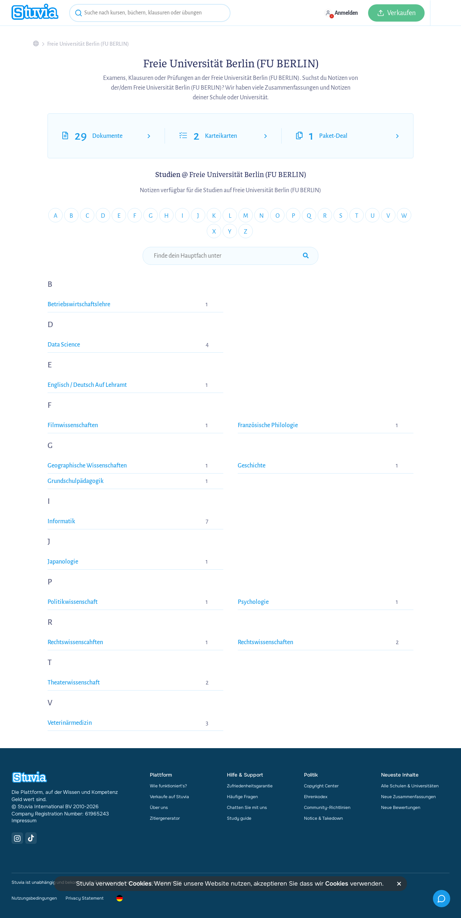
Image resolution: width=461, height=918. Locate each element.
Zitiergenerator (165, 818)
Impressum (24, 820)
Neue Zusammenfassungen (408, 797)
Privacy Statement (84, 898)
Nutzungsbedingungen (34, 898)
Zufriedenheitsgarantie (250, 786)
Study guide (239, 818)
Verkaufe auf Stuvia (169, 797)
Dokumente (107, 136)
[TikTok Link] (31, 838)
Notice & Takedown (323, 818)
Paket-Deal (333, 136)
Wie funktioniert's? (168, 786)
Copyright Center (321, 786)
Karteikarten (221, 136)
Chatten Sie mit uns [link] (247, 807)
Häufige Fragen (242, 797)
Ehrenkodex (315, 797)
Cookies (140, 883)
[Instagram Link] (17, 838)
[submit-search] (305, 256)
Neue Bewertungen (400, 807)
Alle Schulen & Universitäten (410, 786)
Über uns (159, 807)
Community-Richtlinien (327, 807)
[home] (35, 13)
